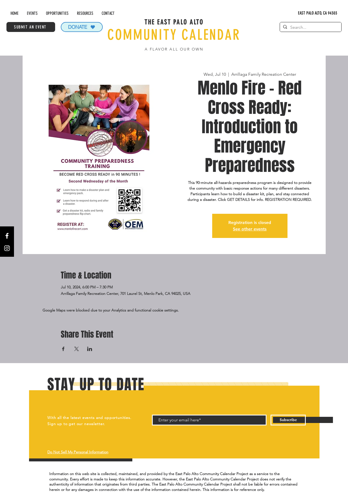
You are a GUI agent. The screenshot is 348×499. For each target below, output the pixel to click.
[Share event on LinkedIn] (89, 349)
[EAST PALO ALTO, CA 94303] (318, 13)
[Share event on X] (76, 349)
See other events (250, 229)
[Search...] (310, 27)
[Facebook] (7, 236)
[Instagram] (7, 248)
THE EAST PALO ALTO (173, 22)
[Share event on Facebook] (63, 349)
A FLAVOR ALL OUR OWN (174, 49)
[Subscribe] (288, 420)
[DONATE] (82, 27)
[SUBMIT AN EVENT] (30, 27)
